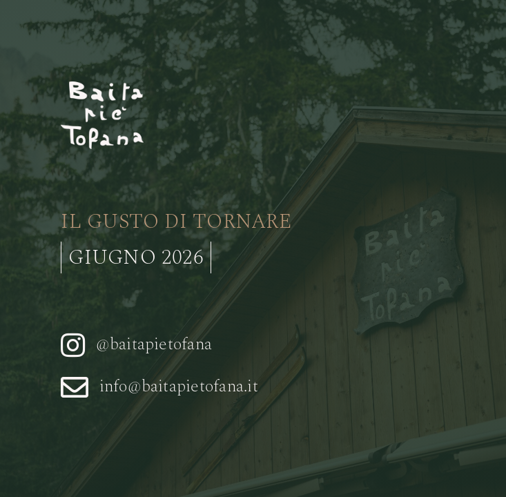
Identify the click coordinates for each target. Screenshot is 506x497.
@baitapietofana (154, 344)
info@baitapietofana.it (178, 386)
